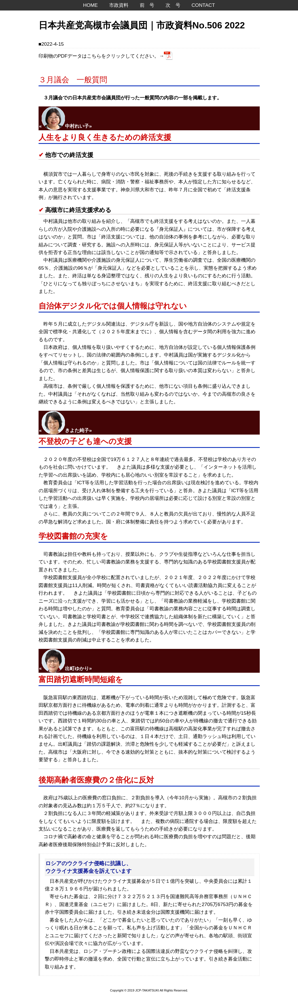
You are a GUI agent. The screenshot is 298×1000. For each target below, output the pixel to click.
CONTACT (203, 5)
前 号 (147, 5)
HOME (90, 5)
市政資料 (118, 5)
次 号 (173, 5)
